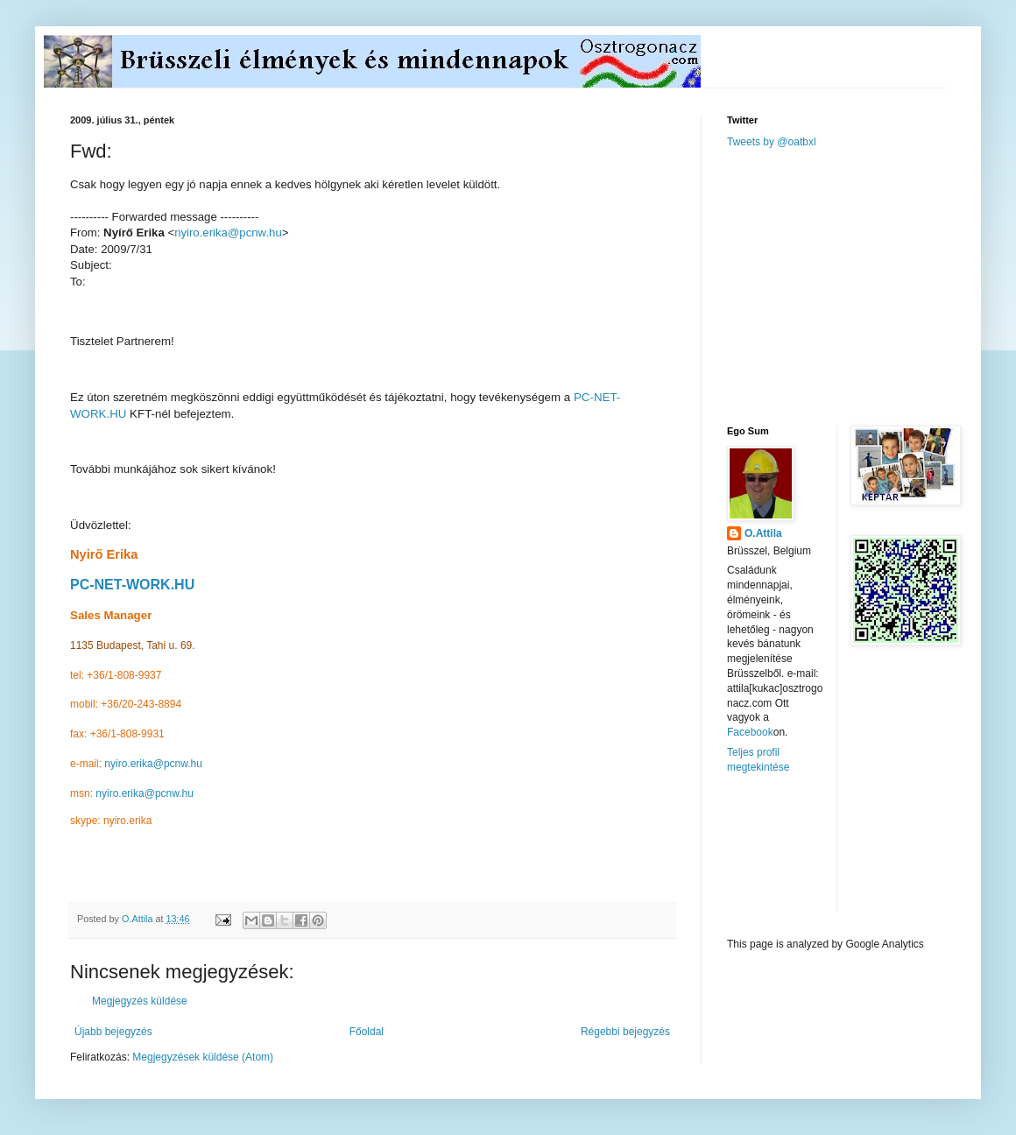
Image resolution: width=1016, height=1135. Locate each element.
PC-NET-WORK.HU (132, 584)
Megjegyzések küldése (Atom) (202, 1057)
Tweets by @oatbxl (771, 142)
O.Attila (763, 533)
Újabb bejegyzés (113, 1032)
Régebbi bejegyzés (625, 1032)
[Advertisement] (858, 285)
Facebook (750, 732)
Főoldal (366, 1032)
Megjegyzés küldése (139, 1001)
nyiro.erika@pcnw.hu (228, 232)
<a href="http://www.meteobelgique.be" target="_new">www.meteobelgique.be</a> (801, 856)
